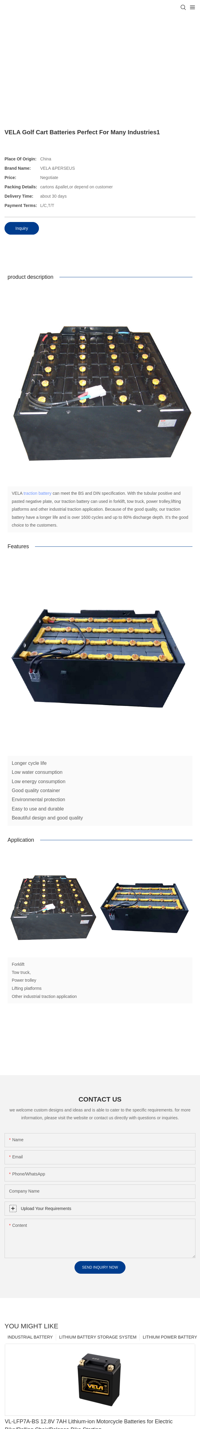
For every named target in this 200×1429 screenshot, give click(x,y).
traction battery (38, 493)
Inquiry (21, 228)
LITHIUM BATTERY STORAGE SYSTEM (97, 1341)
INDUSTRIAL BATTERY (30, 1341)
